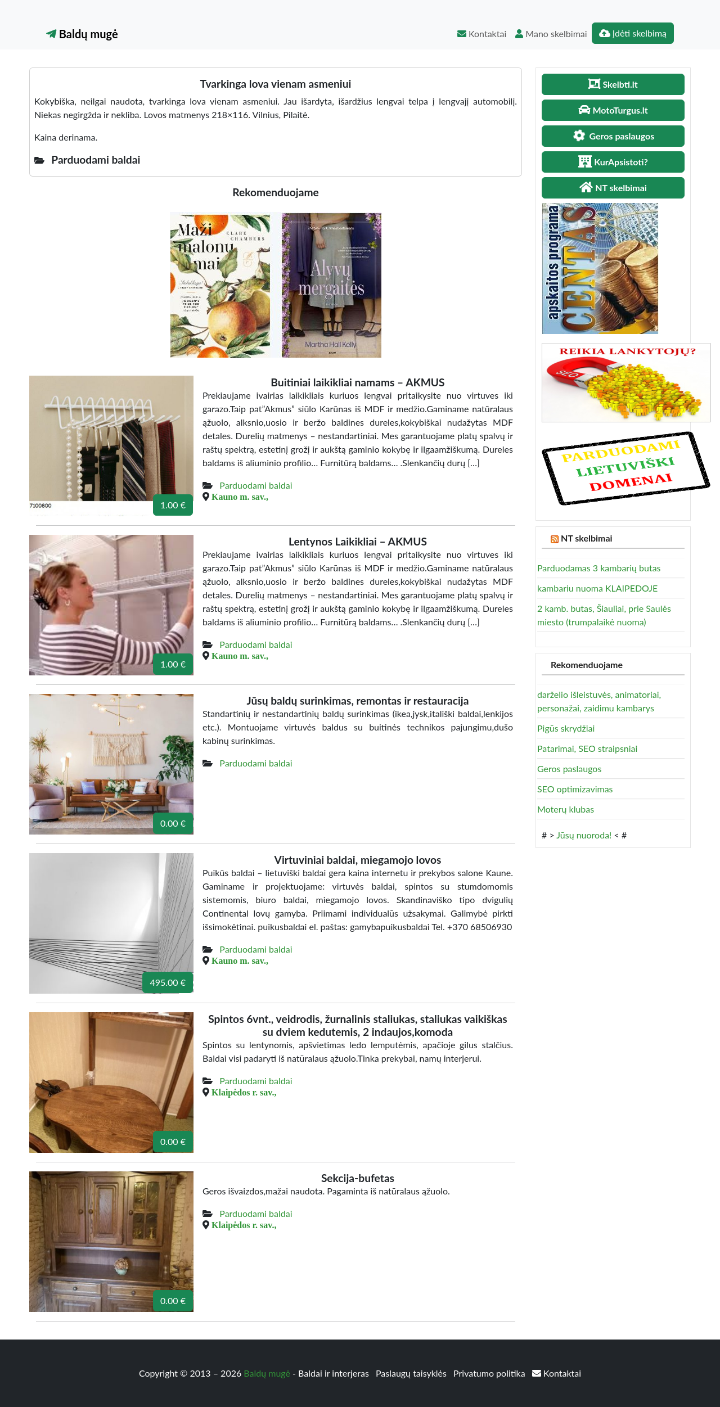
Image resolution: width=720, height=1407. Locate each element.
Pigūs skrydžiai (566, 728)
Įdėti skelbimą (633, 33)
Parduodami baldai (255, 485)
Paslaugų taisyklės (412, 1373)
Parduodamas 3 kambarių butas (599, 567)
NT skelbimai (587, 538)
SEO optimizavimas (575, 788)
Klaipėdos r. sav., (244, 1092)
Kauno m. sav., (240, 496)
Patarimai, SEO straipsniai (587, 748)
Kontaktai (481, 33)
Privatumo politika (490, 1373)
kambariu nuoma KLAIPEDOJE (597, 588)
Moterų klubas (565, 809)
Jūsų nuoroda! (583, 834)
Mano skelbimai (551, 33)
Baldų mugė (82, 33)
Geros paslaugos (569, 768)
